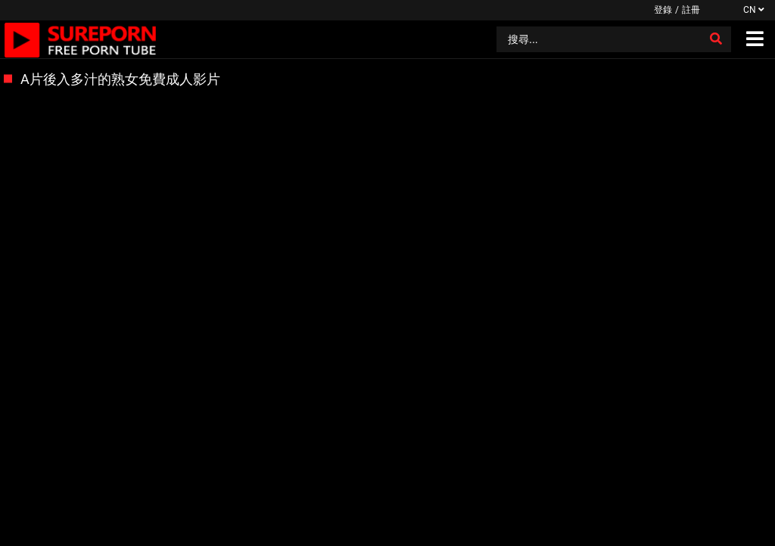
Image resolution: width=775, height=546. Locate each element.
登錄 (663, 10)
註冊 (691, 10)
